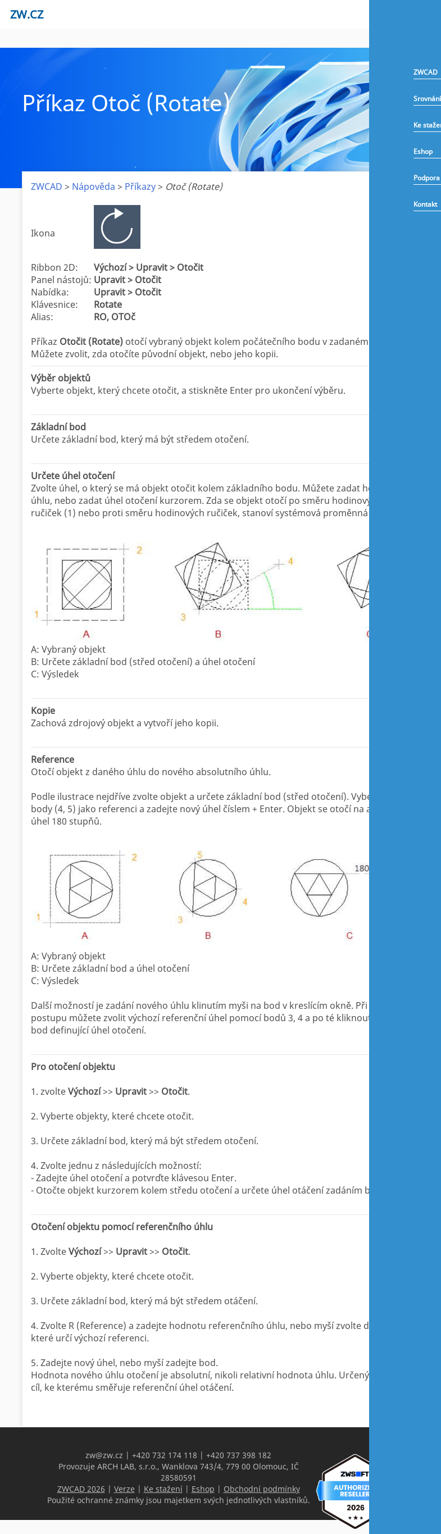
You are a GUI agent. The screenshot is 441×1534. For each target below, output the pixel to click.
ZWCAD (425, 72)
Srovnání (427, 98)
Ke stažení (163, 1488)
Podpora (426, 178)
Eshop (423, 151)
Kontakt (425, 204)
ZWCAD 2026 (81, 1488)
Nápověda (93, 186)
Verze (124, 1488)
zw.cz (26, 14)
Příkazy (140, 186)
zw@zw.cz (104, 1455)
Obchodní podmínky (262, 1488)
